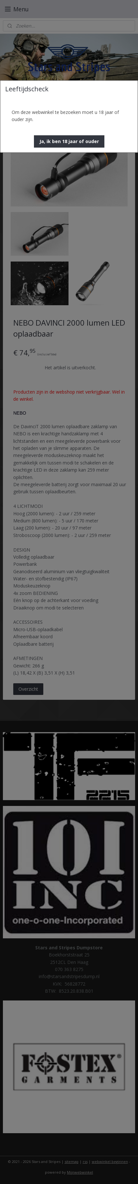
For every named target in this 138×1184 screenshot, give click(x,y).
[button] (69, 141)
